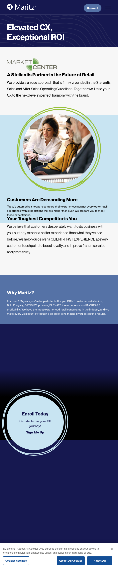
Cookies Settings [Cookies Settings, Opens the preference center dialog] (16, 561)
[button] (108, 8)
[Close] (111, 549)
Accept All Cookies (70, 561)
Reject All (100, 561)
